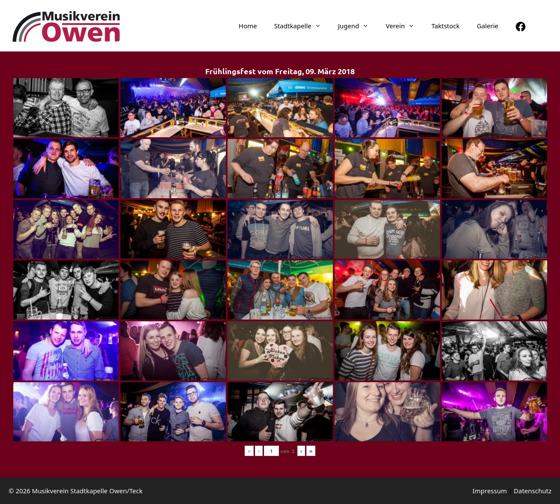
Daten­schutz (532, 490)
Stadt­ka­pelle (301, 26)
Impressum (490, 490)
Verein (404, 26)
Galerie (487, 25)
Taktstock (445, 25)
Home (248, 25)
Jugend (357, 26)
